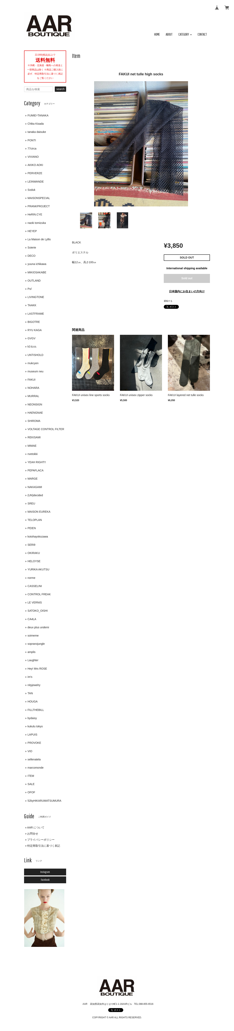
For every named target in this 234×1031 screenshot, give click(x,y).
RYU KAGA (35, 330)
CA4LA (32, 619)
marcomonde (36, 767)
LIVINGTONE (36, 297)
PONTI (32, 140)
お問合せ (32, 833)
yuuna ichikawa (37, 264)
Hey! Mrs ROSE (37, 668)
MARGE (33, 478)
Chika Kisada (36, 123)
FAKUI (31, 379)
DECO (31, 255)
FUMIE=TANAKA (38, 115)
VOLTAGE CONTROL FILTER (46, 429)
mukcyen (33, 363)
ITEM (31, 775)
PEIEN (32, 528)
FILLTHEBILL (36, 709)
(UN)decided (35, 495)
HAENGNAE (35, 412)
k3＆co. (32, 346)
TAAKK (32, 305)
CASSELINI (35, 586)
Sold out (186, 278)
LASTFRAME (36, 313)
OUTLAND (34, 280)
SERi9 (31, 544)
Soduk (31, 189)
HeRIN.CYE (35, 214)
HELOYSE (34, 561)
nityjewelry (34, 685)
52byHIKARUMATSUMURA (44, 800)
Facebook (45, 879)
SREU (31, 503)
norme (31, 577)
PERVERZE (35, 173)
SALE (31, 784)
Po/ (30, 288)
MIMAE (32, 445)
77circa (32, 148)
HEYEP (32, 231)
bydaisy (32, 718)
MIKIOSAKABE (37, 272)
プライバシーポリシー (41, 839)
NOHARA (33, 387)
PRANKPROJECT (39, 206)
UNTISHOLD (35, 355)
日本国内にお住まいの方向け (187, 291)
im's (30, 676)
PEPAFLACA (35, 470)
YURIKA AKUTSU (38, 569)
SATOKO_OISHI (38, 610)
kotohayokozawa (38, 536)
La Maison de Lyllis (39, 239)
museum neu (35, 371)
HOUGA (33, 701)
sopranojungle (36, 643)
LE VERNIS (35, 602)
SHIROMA (34, 420)
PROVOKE (34, 742)
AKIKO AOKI (35, 165)
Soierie (32, 247)
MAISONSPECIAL (39, 198)
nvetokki (33, 454)
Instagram (45, 871)
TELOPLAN (35, 519)
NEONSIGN (35, 404)
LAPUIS (32, 734)
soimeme (33, 635)
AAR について (36, 827)
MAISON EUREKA (39, 511)
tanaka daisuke (37, 131)
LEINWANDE (36, 181)
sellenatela (34, 759)
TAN (30, 693)
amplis (31, 652)
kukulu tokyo (35, 726)
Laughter (33, 660)
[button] (185, 35)
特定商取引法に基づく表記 (43, 845)
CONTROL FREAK (39, 594)
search (60, 89)
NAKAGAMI (35, 487)
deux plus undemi (38, 627)
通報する (168, 301)
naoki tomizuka (37, 222)
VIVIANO (33, 156)
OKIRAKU (34, 553)
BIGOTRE (34, 321)
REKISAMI (34, 437)
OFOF (31, 792)
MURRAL (33, 396)
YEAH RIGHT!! (37, 462)
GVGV (31, 338)
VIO (30, 751)
